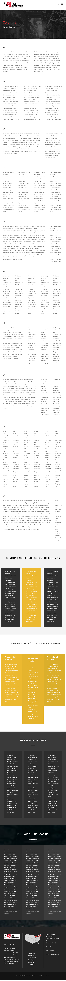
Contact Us (49, 948)
